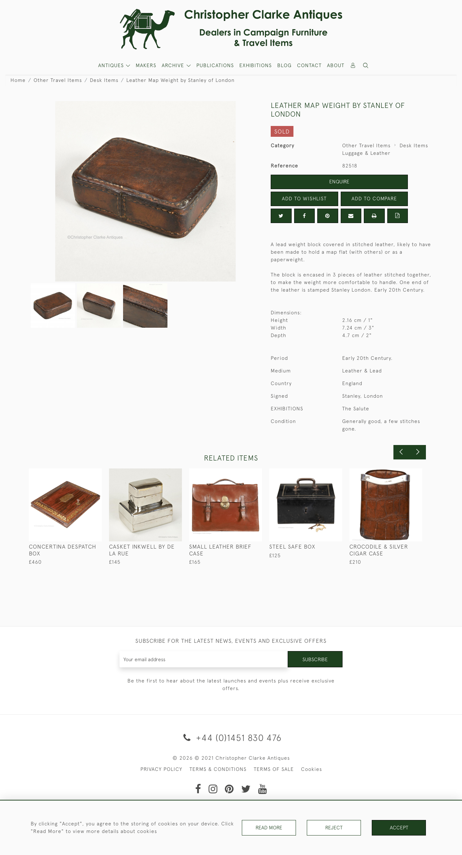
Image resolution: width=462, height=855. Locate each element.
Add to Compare (374, 198)
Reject (334, 827)
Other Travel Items (58, 80)
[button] (366, 65)
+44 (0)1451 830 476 (231, 737)
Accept (399, 827)
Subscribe (315, 659)
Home (18, 80)
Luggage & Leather (366, 153)
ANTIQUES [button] (112, 65)
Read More (269, 827)
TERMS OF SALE (274, 769)
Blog (284, 65)
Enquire (339, 181)
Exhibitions (255, 65)
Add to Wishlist (304, 198)
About (335, 65)
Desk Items (104, 80)
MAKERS (146, 65)
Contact (309, 65)
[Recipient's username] (203, 659)
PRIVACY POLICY (161, 769)
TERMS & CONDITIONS (218, 769)
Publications (215, 65)
